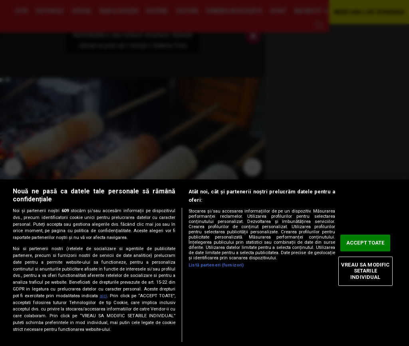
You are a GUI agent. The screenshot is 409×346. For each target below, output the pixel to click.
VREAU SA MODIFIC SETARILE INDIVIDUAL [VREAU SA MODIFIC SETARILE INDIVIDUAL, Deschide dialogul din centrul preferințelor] (365, 271)
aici (103, 295)
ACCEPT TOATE (365, 243)
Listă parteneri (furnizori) (216, 265)
